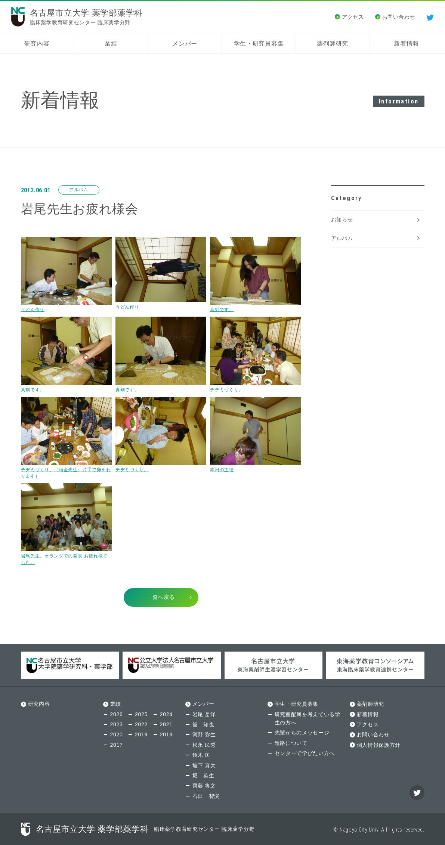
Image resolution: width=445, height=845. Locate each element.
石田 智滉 (206, 796)
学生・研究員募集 (259, 43)
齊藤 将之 (204, 786)
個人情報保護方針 (379, 745)
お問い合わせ (398, 17)
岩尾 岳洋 (204, 714)
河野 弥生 (204, 734)
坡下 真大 (204, 765)
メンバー (184, 43)
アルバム (342, 238)
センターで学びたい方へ (305, 753)
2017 (116, 745)
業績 (111, 43)
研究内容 (36, 43)
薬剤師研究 (332, 43)
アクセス (353, 17)
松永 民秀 (204, 745)
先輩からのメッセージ (302, 733)
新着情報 (406, 43)
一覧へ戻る (161, 597)
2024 (166, 714)
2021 (166, 724)
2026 (116, 714)
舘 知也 (203, 724)
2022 (141, 724)
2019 (141, 734)
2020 (116, 734)
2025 (141, 714)
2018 (166, 734)
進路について (291, 743)
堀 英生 (203, 776)
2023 (116, 724)
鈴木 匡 (201, 755)
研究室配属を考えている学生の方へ (307, 718)
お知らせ (342, 220)
